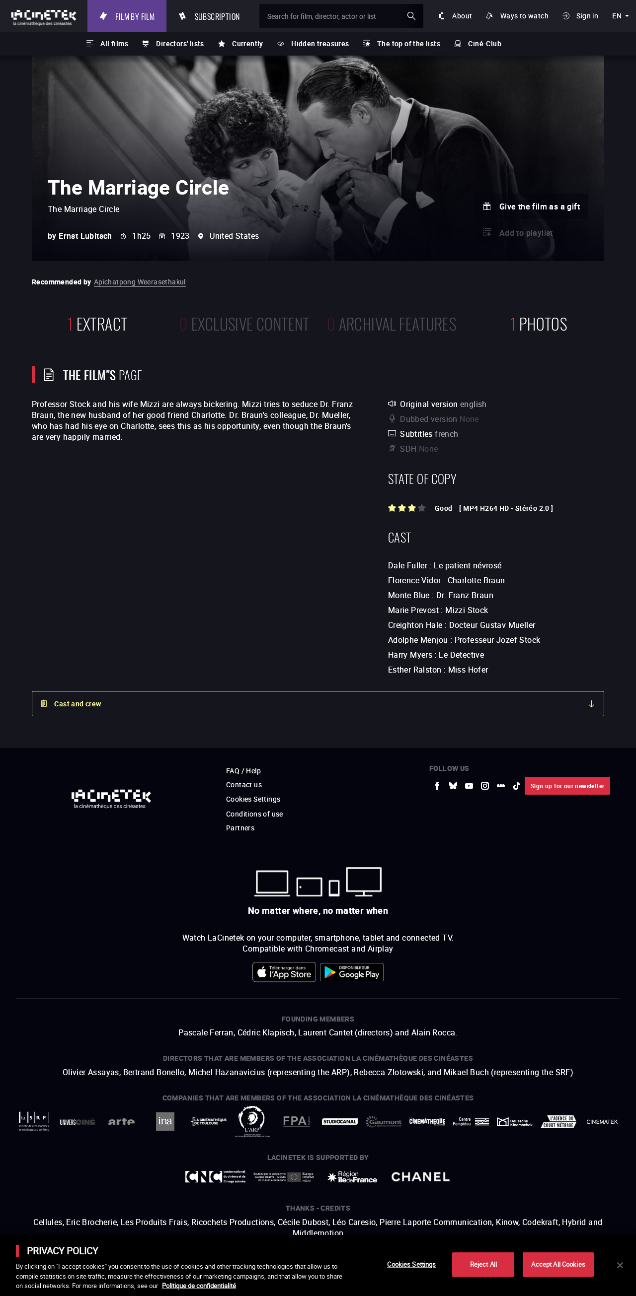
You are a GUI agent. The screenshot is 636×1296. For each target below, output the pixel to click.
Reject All (483, 1264)
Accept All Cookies (558, 1264)
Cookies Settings (411, 1264)
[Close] (620, 1265)
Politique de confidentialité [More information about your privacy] (199, 1285)
